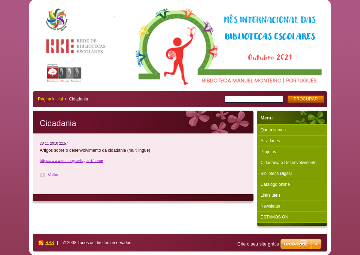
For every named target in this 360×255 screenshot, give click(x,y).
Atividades (270, 140)
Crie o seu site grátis (258, 244)
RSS (49, 242)
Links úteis (271, 195)
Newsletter (271, 206)
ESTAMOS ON (274, 217)
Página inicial (50, 99)
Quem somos (273, 130)
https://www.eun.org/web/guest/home (71, 160)
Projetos (268, 151)
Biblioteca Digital (276, 173)
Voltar (53, 174)
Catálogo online (275, 184)
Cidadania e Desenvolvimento (288, 162)
